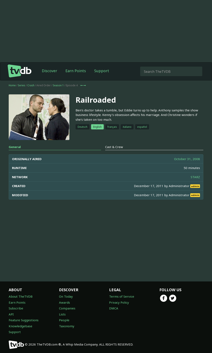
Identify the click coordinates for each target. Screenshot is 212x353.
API (11, 314)
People (64, 320)
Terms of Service (121, 296)
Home (12, 85)
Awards (64, 302)
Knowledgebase (20, 326)
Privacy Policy (119, 302)
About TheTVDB (21, 296)
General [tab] (15, 147)
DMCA (113, 308)
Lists (62, 314)
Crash (30, 85)
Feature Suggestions (24, 320)
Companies (67, 308)
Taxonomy (66, 326)
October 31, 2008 (187, 159)
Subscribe (16, 308)
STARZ (195, 177)
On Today (66, 296)
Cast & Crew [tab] (114, 147)
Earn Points (75, 70)
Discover (49, 70)
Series (21, 85)
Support (101, 70)
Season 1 (58, 85)
